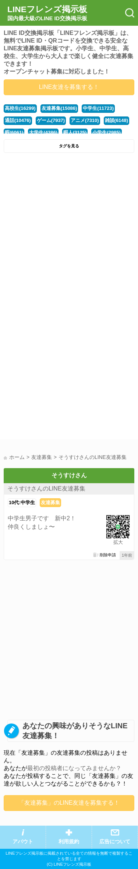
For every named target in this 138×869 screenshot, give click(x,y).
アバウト (23, 841)
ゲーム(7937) (51, 120)
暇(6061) (14, 132)
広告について (114, 841)
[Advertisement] (69, 229)
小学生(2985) (106, 132)
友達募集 (50, 502)
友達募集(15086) (59, 108)
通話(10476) (18, 120)
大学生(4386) (43, 132)
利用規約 (69, 841)
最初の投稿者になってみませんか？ (74, 768)
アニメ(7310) (85, 120)
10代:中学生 (22, 502)
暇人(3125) (74, 132)
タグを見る (69, 146)
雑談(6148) (116, 120)
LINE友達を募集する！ (69, 87)
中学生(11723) (98, 108)
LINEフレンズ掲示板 (47, 13)
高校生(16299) (20, 108)
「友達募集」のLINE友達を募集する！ (69, 803)
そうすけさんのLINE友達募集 (46, 488)
